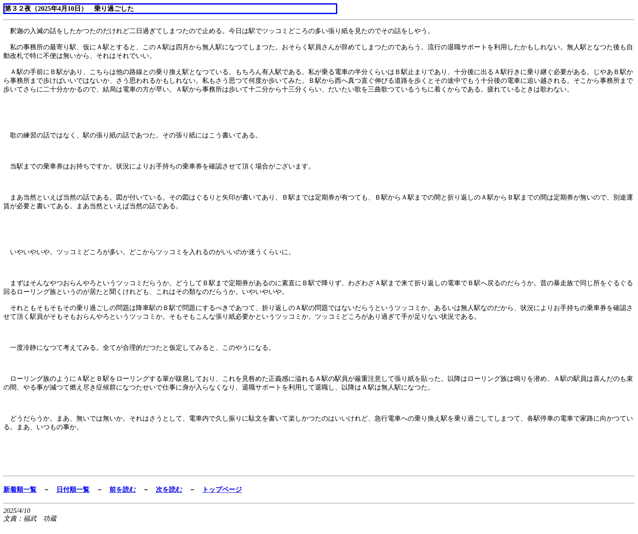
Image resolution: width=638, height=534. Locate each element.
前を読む (122, 489)
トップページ (222, 489)
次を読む (169, 489)
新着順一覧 (19, 489)
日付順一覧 (72, 489)
